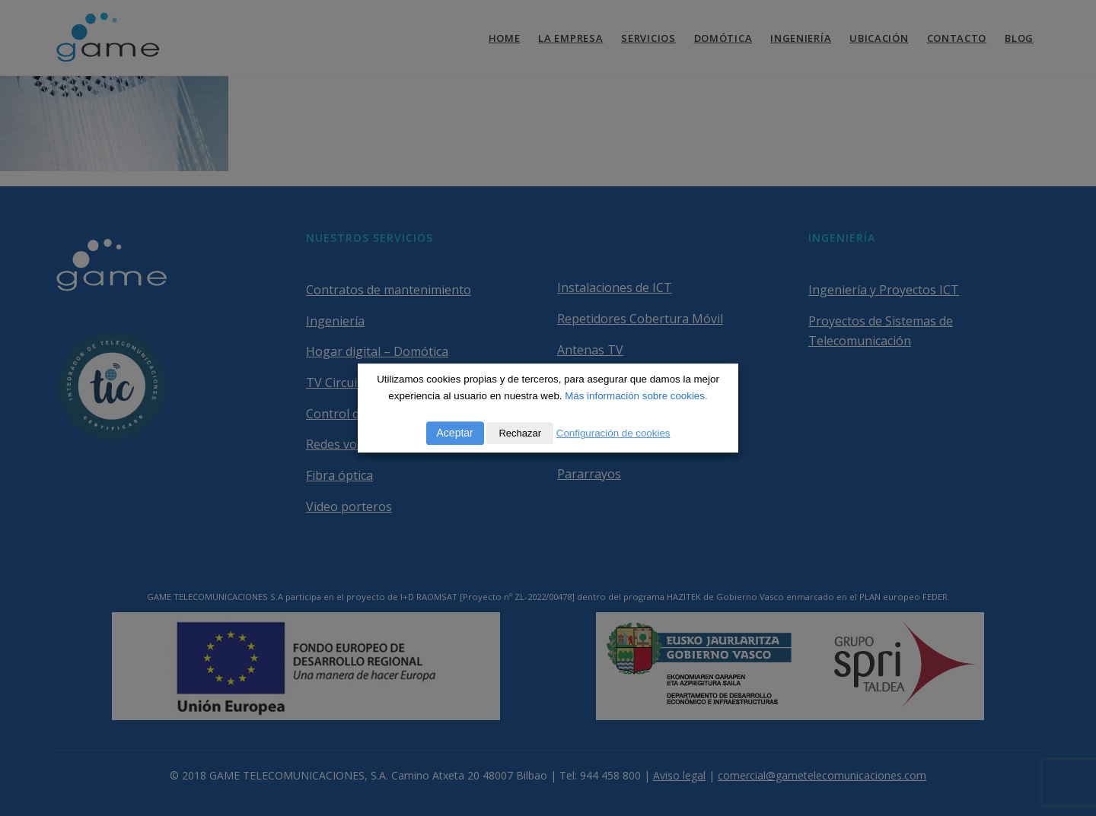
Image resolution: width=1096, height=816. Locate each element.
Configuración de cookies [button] (613, 433)
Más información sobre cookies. (636, 396)
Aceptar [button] (455, 433)
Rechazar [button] (520, 433)
